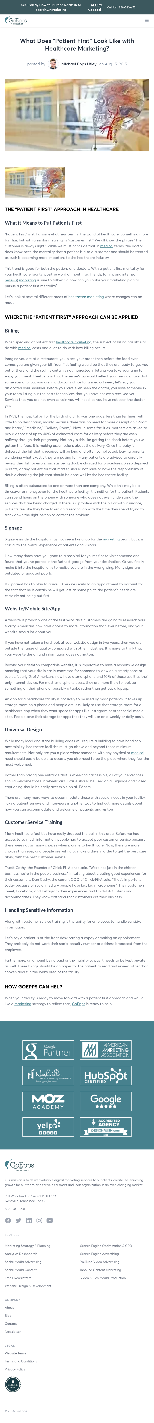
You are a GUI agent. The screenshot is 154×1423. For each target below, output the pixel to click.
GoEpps (78, 1003)
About (9, 1307)
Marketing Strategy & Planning (27, 1246)
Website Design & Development (28, 1286)
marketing (27, 280)
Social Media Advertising (23, 1262)
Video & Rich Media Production (103, 1278)
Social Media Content (21, 1270)
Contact (11, 1323)
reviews (11, 280)
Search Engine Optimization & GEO (106, 1246)
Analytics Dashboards (21, 1254)
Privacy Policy (15, 1369)
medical (106, 245)
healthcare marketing (86, 296)
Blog (8, 1315)
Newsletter (13, 1331)
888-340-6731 (127, 7)
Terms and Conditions (21, 1361)
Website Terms (15, 1353)
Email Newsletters (18, 1278)
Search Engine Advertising (99, 1254)
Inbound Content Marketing (100, 1270)
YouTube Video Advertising (100, 1262)
